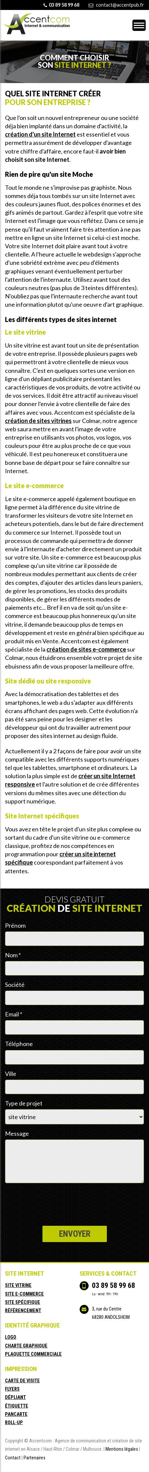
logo (10, 1337)
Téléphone (19, 1043)
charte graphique (26, 1346)
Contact (13, 1458)
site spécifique (22, 1302)
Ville (10, 1073)
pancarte (16, 1414)
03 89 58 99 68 (113, 1285)
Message (17, 1133)
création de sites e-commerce (86, 649)
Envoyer (74, 1234)
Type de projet (23, 1103)
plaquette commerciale (33, 1354)
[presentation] (55, 1199)
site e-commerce (24, 1294)
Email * (13, 1014)
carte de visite (22, 1381)
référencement (23, 1311)
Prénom (15, 925)
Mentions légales (122, 1449)
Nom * (13, 955)
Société (15, 984)
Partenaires (34, 1458)
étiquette (16, 1406)
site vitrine (18, 1285)
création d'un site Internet (40, 134)
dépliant (15, 1397)
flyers (12, 1389)
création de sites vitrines (38, 420)
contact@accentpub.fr (120, 5)
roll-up (14, 1422)
